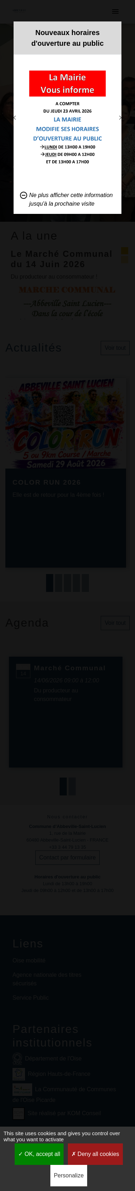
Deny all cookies (95, 1154)
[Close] (114, 30)
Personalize (69, 1175)
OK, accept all (39, 1154)
